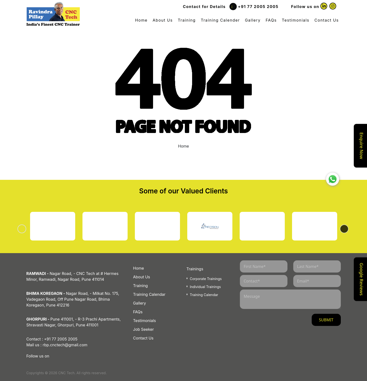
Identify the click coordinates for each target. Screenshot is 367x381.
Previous (28, 228)
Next (339, 228)
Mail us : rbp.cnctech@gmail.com (57, 344)
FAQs (271, 20)
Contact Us (326, 20)
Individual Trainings (205, 287)
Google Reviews (362, 279)
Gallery (253, 20)
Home (141, 20)
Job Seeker (143, 329)
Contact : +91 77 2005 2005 (52, 339)
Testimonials (295, 20)
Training (187, 20)
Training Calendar (149, 294)
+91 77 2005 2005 (258, 6)
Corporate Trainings (206, 279)
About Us (163, 20)
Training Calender (220, 20)
